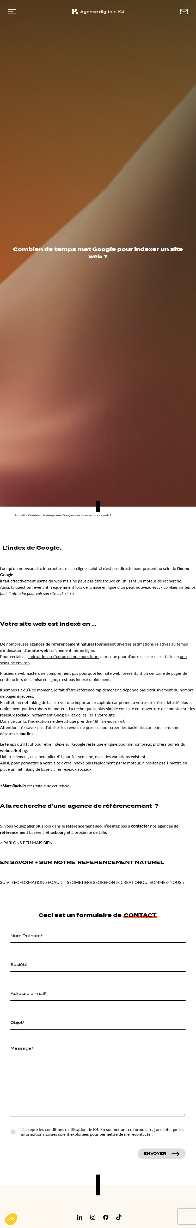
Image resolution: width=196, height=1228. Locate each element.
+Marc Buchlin (13, 786)
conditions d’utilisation (66, 1129)
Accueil (19, 515)
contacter (140, 826)
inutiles (26, 734)
